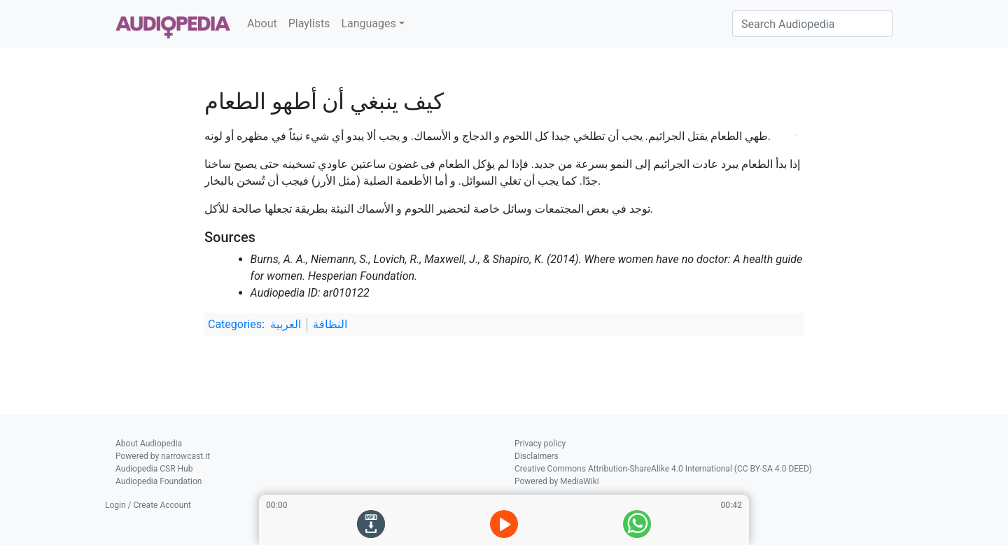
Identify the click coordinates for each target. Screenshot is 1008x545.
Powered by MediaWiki (556, 481)
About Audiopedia (148, 443)
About (262, 23)
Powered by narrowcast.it (162, 456)
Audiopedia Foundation (158, 481)
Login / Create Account (148, 505)
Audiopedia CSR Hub (153, 469)
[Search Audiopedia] (812, 23)
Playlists (309, 23)
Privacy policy (540, 443)
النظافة (330, 324)
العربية (285, 324)
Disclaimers (536, 456)
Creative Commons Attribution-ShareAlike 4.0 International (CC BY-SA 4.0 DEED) (663, 469)
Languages (368, 23)
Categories (235, 324)
